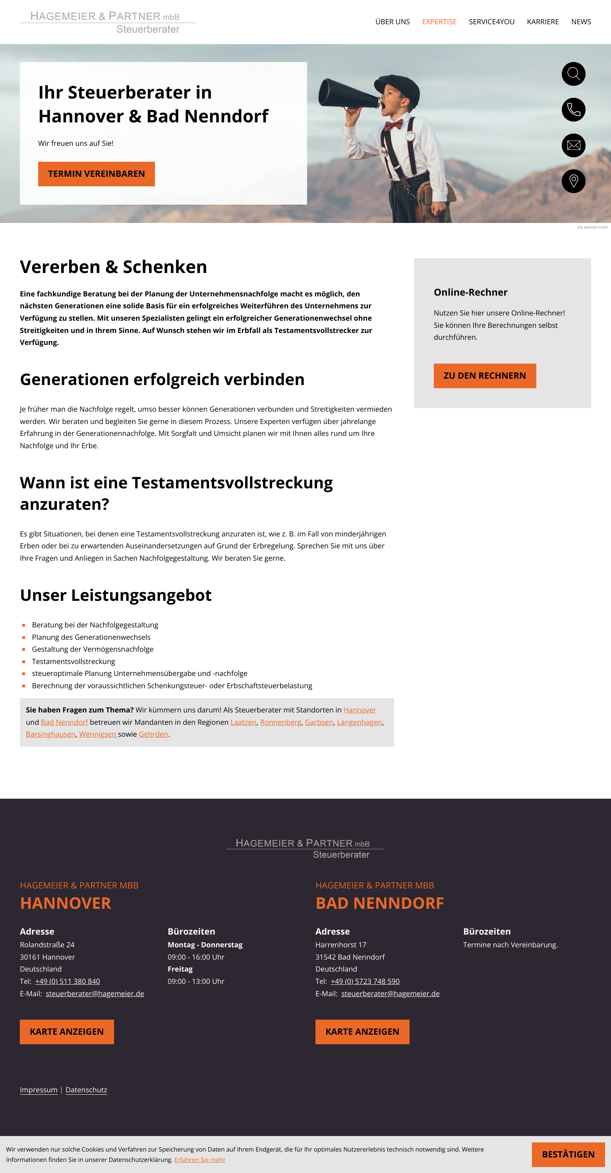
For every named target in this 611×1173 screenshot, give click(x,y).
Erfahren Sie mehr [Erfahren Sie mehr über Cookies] (200, 1160)
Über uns (392, 22)
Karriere (543, 22)
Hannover (360, 710)
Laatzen (243, 722)
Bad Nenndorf (64, 722)
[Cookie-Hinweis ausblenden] (568, 1154)
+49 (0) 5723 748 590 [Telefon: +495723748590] (365, 981)
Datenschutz (86, 1090)
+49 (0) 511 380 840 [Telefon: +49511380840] (67, 981)
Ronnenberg (280, 722)
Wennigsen (98, 734)
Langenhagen (359, 722)
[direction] (574, 181)
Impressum (39, 1090)
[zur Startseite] (122, 22)
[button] (574, 110)
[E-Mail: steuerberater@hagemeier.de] (574, 145)
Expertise (439, 22)
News (581, 22)
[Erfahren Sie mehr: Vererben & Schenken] (96, 174)
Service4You (492, 22)
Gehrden (153, 734)
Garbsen (319, 722)
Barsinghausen (50, 734)
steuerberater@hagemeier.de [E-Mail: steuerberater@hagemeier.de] (95, 994)
